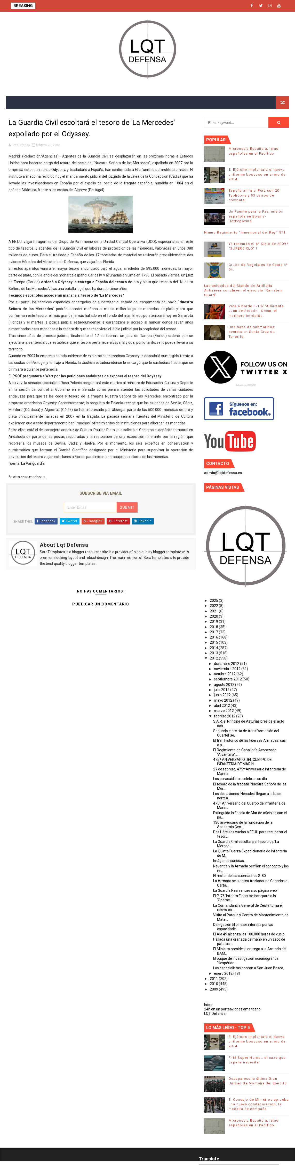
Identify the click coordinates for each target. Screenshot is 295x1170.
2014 (214, 648)
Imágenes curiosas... (229, 861)
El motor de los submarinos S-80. (240, 876)
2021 (214, 611)
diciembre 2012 (227, 664)
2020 (214, 616)
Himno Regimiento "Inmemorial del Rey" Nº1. (245, 232)
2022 (214, 606)
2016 (214, 637)
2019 (214, 621)
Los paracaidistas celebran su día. (240, 779)
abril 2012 (222, 705)
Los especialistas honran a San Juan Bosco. (248, 968)
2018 (214, 627)
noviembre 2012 (227, 669)
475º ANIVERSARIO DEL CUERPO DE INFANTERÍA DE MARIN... (242, 762)
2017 (214, 632)
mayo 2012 (223, 700)
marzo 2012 (224, 711)
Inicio (208, 1005)
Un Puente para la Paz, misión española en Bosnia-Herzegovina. (256, 216)
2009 (214, 989)
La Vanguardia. (33, 463)
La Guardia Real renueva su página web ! (245, 890)
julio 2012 (222, 690)
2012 (214, 658)
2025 (214, 600)
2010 (214, 984)
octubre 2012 (225, 674)
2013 (214, 653)
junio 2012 (223, 695)
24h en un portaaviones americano (232, 1009)
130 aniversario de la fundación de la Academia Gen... (243, 824)
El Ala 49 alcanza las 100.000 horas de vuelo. (249, 934)
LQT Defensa (215, 1013)
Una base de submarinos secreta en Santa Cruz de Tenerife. (252, 331)
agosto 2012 (224, 684)
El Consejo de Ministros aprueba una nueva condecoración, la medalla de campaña (259, 1104)
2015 (214, 642)
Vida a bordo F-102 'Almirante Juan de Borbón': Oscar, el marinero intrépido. (256, 310)
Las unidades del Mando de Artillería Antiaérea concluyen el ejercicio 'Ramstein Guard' (243, 290)
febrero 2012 (225, 716)
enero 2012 (223, 973)
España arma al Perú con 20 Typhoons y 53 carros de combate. (254, 195)
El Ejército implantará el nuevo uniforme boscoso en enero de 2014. (257, 174)
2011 (214, 979)
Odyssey (58, 170)
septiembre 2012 (228, 679)
